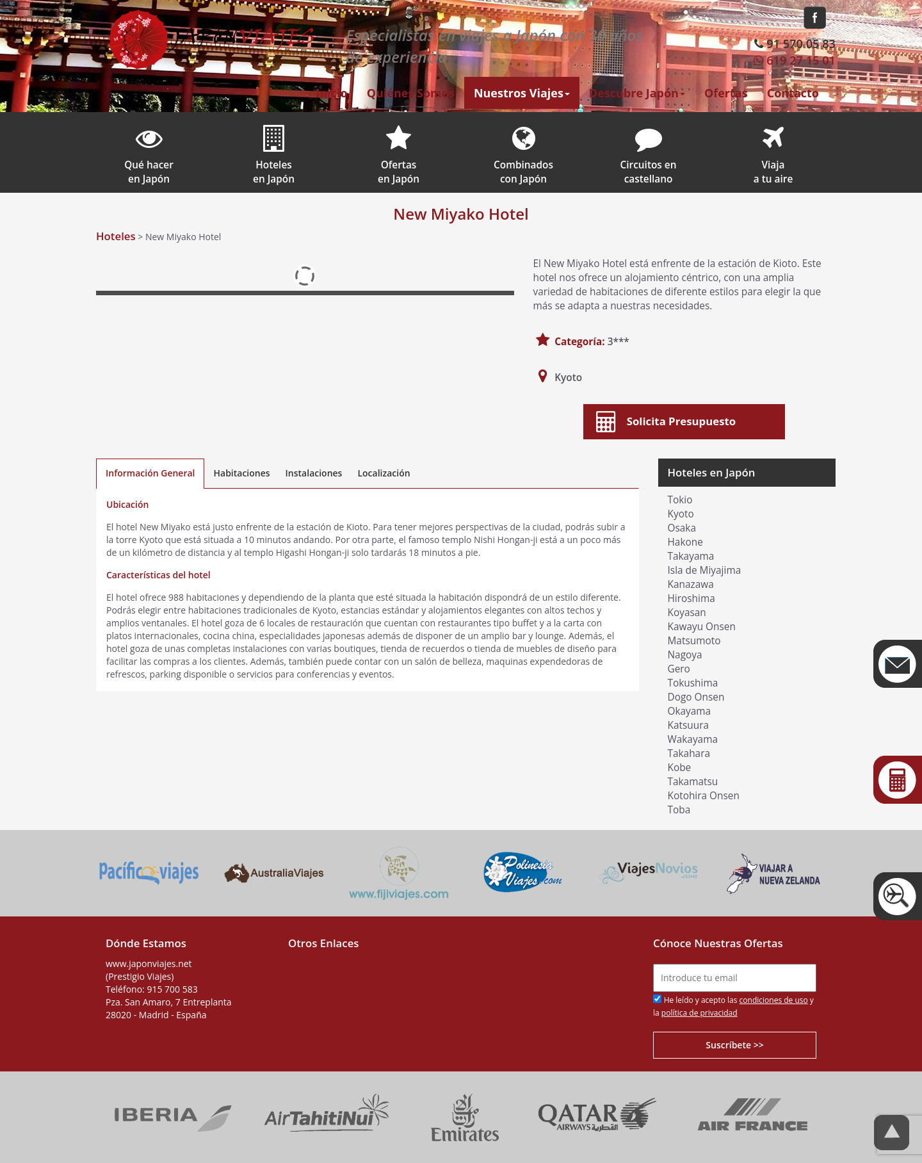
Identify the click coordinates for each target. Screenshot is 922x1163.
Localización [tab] (383, 473)
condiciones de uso (774, 1000)
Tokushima (693, 683)
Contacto (793, 93)
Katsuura (688, 725)
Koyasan (687, 612)
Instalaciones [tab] (314, 473)
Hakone (685, 542)
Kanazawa (691, 584)
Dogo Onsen (696, 697)
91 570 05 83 (794, 43)
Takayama (691, 556)
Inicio (332, 93)
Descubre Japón (637, 93)
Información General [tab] (150, 473)
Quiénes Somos (411, 93)
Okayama (689, 711)
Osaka (682, 528)
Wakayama (693, 739)
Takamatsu (693, 781)
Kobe (679, 767)
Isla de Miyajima (704, 570)
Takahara (689, 753)
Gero (679, 669)
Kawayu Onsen (702, 626)
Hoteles (116, 236)
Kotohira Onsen (704, 795)
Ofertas (726, 93)
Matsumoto (694, 640)
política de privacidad (699, 1012)
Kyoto (681, 514)
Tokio (680, 500)
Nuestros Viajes (522, 93)
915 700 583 (172, 989)
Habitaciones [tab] (241, 473)
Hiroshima (691, 598)
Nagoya (685, 655)
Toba (679, 810)
